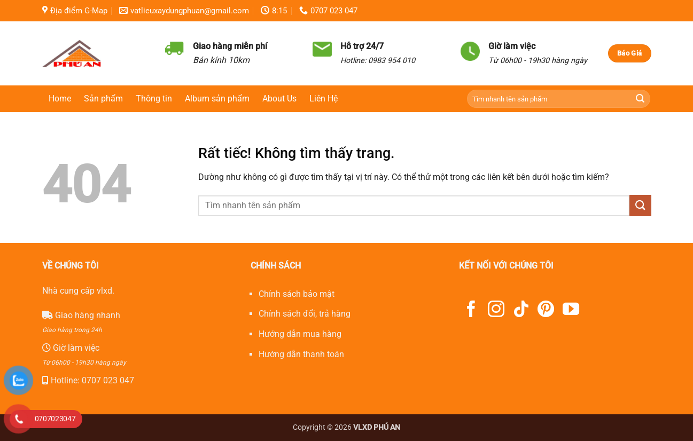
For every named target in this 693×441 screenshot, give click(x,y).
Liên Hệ (323, 98)
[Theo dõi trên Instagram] (496, 310)
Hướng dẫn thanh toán (301, 354)
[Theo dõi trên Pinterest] (546, 310)
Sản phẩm (103, 98)
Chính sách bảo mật (296, 294)
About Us (279, 98)
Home (60, 98)
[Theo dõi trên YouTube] (571, 310)
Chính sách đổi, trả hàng (305, 314)
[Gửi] (640, 99)
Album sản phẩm (217, 98)
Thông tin (154, 98)
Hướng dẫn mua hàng (300, 334)
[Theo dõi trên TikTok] (521, 310)
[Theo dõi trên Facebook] (471, 310)
